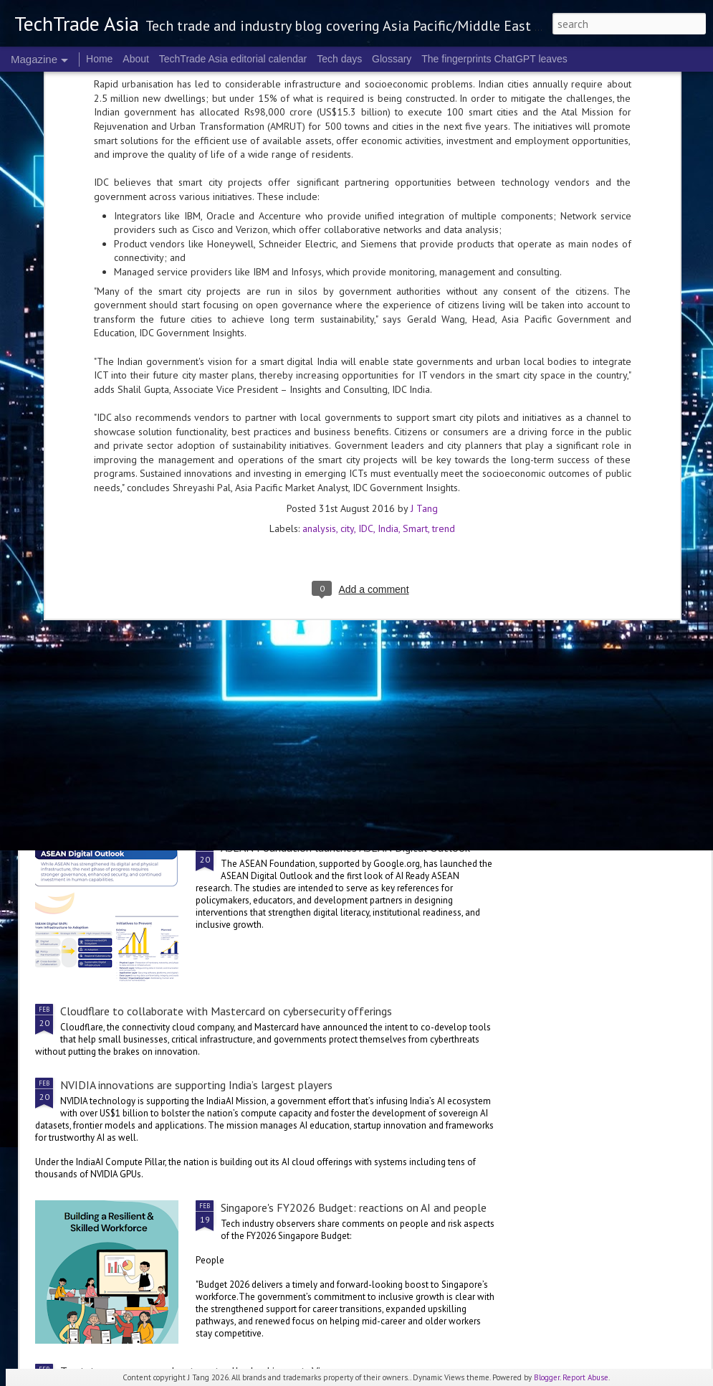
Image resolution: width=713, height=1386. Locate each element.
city (347, 366)
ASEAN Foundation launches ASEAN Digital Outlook (345, 847)
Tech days (339, 59)
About (136, 59)
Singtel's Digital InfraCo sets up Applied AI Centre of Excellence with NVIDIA (244, 737)
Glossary (391, 59)
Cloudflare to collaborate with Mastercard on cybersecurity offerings (226, 1011)
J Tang (424, 346)
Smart (415, 366)
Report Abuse (585, 1377)
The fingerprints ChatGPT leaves (494, 59)
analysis (319, 366)
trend (443, 366)
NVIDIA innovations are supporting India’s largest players (196, 1085)
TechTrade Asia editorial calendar (233, 59)
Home (99, 59)
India (388, 366)
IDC (365, 366)
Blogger (547, 1377)
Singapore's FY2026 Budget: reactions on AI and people (354, 1207)
